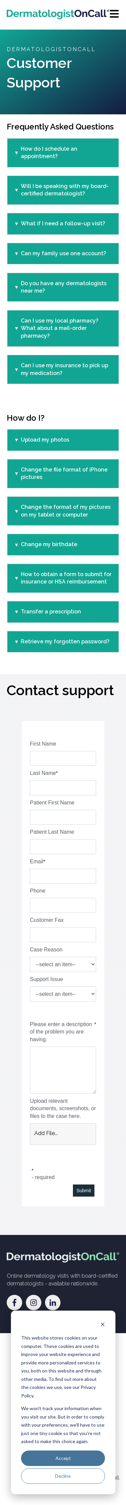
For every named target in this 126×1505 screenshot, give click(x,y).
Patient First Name (52, 802)
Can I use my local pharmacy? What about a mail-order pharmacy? (59, 328)
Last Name (43, 773)
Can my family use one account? (63, 253)
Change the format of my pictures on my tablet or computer (66, 511)
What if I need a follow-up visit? (63, 223)
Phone (37, 891)
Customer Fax (47, 920)
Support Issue (46, 979)
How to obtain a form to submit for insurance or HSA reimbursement (66, 578)
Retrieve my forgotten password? (65, 641)
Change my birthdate (49, 544)
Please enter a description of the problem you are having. (61, 1031)
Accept (63, 1458)
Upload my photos (45, 440)
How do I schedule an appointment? (49, 152)
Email (36, 861)
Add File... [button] (46, 1133)
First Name (43, 744)
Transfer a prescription (51, 611)
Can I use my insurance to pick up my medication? (64, 369)
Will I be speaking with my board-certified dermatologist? (65, 190)
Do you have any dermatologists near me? (64, 287)
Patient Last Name (52, 832)
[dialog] (63, 1402)
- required (43, 1177)
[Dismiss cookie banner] (102, 1325)
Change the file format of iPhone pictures (64, 473)
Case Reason (46, 949)
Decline (63, 1476)
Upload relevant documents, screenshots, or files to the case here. (63, 1108)
